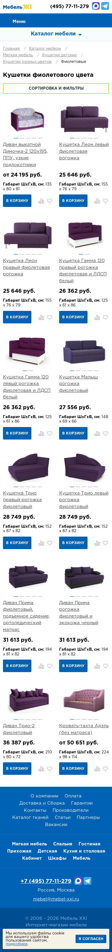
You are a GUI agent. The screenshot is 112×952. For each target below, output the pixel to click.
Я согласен (91, 939)
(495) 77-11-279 (69, 6)
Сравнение (77, 19)
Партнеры (88, 817)
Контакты (35, 810)
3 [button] (28, 254)
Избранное (91, 19)
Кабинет (32, 858)
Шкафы (57, 858)
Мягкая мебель (18, 55)
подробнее (16, 944)
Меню (19, 22)
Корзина (104, 19)
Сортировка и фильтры (56, 88)
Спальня (62, 844)
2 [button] (22, 254)
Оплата (73, 796)
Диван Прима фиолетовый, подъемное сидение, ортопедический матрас (26, 616)
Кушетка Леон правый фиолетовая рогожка (26, 267)
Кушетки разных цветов (27, 61)
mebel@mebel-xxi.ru (56, 899)
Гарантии (82, 803)
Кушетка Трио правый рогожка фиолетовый (22, 500)
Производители (70, 810)
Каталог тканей (30, 817)
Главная (11, 48)
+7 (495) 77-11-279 (46, 881)
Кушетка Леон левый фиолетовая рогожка (84, 151)
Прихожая (19, 851)
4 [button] (34, 254)
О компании (44, 796)
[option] (28, 119)
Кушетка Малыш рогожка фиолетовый (78, 383)
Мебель (81, 858)
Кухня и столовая (84, 851)
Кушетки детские (59, 55)
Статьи (62, 817)
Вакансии (56, 825)
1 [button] (16, 254)
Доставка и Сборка (42, 803)
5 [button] (40, 254)
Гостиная (89, 844)
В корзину (17, 200)
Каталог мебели (45, 48)
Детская (47, 851)
